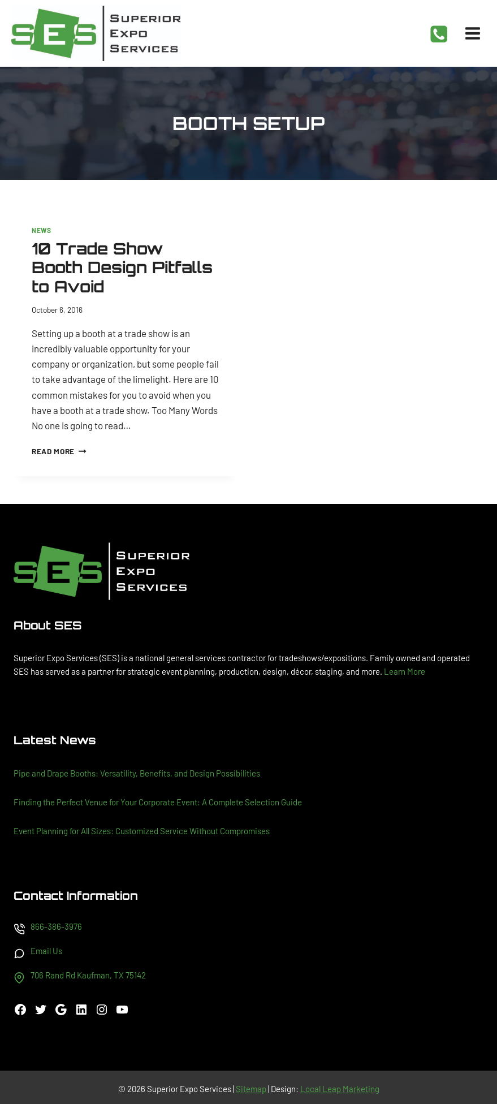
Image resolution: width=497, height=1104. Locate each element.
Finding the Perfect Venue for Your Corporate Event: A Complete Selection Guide (158, 802)
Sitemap (251, 1089)
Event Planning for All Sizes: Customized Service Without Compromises (142, 831)
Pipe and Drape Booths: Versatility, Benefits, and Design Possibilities (137, 773)
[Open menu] (472, 33)
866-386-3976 (56, 926)
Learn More (404, 671)
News (41, 230)
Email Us (46, 951)
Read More (59, 451)
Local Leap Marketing (339, 1089)
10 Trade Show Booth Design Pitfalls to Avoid (122, 267)
